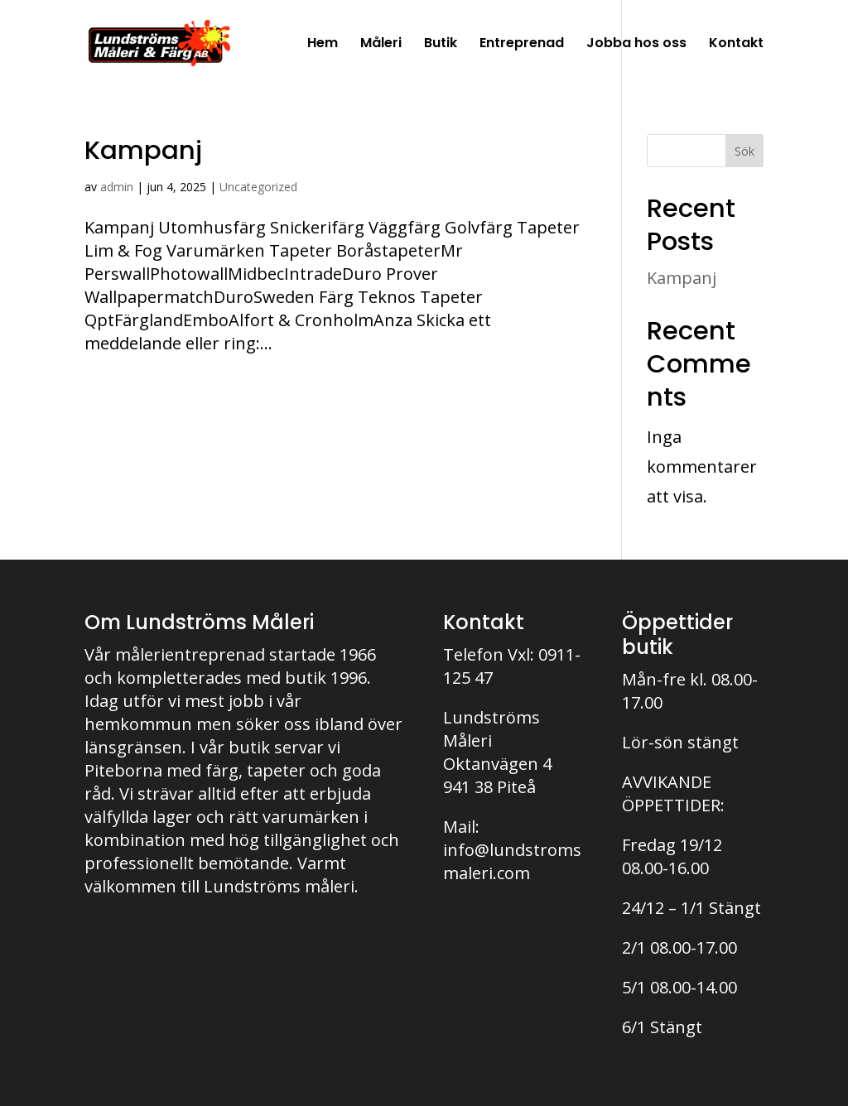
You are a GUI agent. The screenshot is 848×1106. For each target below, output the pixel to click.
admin (116, 187)
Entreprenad (521, 44)
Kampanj (143, 150)
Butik (440, 44)
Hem (322, 44)
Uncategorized (258, 187)
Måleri (381, 44)
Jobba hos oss (636, 44)
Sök (744, 151)
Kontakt (736, 44)
